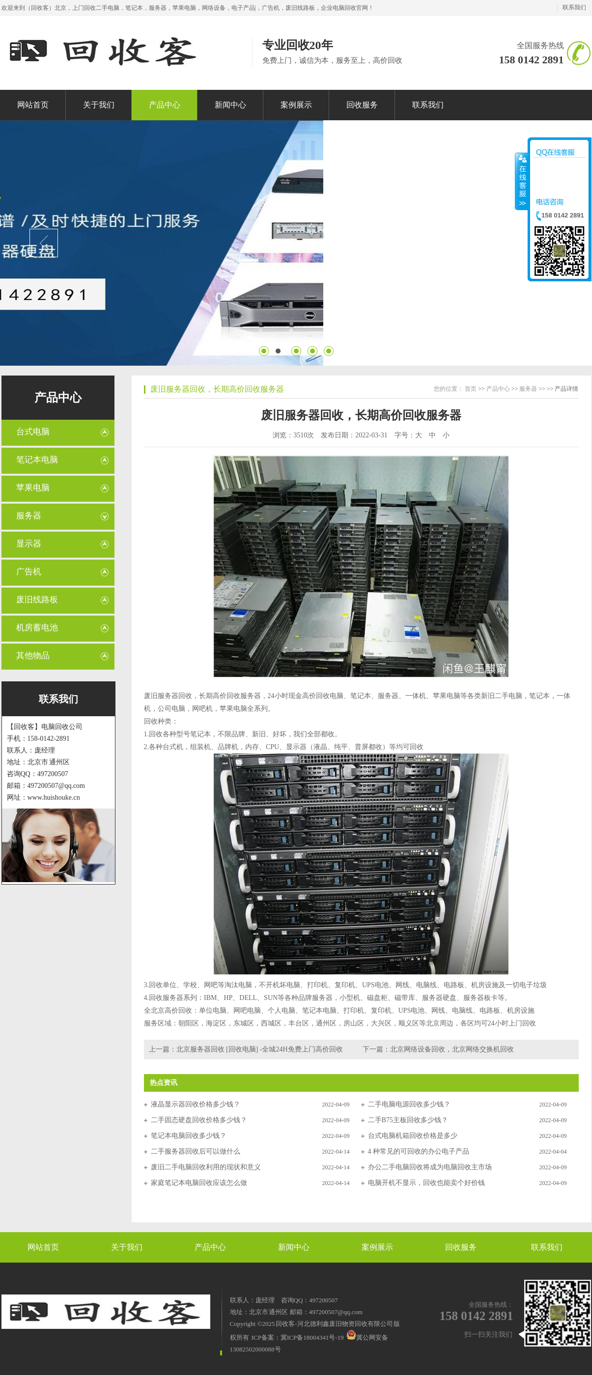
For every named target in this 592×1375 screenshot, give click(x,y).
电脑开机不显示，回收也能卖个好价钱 (426, 1182)
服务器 (28, 515)
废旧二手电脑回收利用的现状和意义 (206, 1167)
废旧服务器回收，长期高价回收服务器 (217, 389)
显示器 (28, 543)
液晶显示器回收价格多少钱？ (195, 1104)
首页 (471, 388)
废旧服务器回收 (168, 696)
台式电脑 (33, 431)
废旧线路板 (37, 599)
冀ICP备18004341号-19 (312, 1337)
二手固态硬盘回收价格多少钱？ (199, 1120)
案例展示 (377, 1247)
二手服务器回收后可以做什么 (195, 1151)
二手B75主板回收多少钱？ (408, 1120)
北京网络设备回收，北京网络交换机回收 (452, 1049)
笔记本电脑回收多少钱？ (188, 1135)
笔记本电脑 (37, 459)
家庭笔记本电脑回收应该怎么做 (199, 1182)
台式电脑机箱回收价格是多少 (412, 1135)
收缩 (522, 181)
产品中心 (58, 397)
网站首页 (43, 1247)
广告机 (28, 571)
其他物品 (33, 655)
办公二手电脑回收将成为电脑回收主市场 (430, 1167)
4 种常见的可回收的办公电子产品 (419, 1151)
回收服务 (461, 1247)
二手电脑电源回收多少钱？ (409, 1104)
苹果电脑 (33, 487)
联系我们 (574, 7)
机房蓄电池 (37, 627)
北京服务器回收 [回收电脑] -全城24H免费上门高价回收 (259, 1049)
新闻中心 (294, 1247)
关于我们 (126, 1247)
